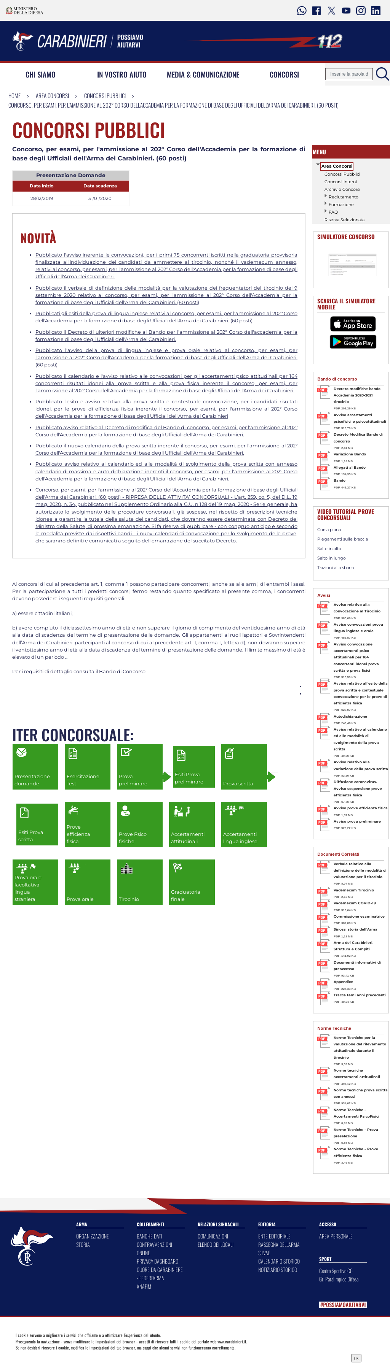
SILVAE (264, 1253)
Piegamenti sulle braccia (342, 539)
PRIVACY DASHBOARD (157, 1261)
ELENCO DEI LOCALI (215, 1244)
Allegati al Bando (350, 467)
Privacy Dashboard (59, 1357)
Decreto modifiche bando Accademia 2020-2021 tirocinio (357, 395)
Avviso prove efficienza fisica (361, 808)
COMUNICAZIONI (213, 1236)
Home (14, 95)
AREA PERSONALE (336, 1236)
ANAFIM (144, 1286)
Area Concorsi (52, 95)
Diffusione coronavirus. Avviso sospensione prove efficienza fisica (358, 788)
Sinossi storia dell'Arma (355, 929)
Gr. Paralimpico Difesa (338, 1279)
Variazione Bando (350, 454)
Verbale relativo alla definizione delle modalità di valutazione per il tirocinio (360, 870)
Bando (339, 480)
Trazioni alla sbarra (335, 567)
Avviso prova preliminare (357, 821)
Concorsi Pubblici (105, 95)
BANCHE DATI (149, 1236)
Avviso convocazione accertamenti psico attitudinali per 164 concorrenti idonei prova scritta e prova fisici (356, 657)
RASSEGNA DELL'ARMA (279, 1244)
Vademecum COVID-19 (355, 903)
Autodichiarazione (350, 716)
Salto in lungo (331, 558)
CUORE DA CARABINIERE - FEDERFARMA (160, 1273)
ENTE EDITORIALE (274, 1236)
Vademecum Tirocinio (354, 890)
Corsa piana (329, 529)
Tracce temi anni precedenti (360, 995)
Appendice (343, 982)
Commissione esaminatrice (359, 916)
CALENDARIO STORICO (279, 1261)
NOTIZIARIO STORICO (277, 1269)
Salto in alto (329, 548)
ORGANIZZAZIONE (92, 1236)
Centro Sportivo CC (336, 1271)
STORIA (83, 1244)
